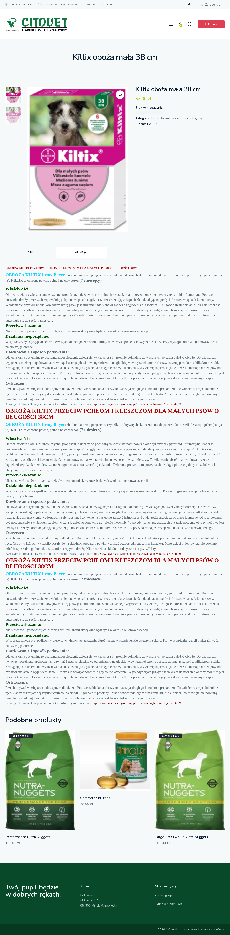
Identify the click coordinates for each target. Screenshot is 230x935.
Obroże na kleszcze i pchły (178, 118)
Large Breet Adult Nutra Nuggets (181, 837)
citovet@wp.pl (165, 895)
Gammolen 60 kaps (95, 798)
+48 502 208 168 (168, 904)
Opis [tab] (31, 252)
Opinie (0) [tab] (81, 252)
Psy (200, 118)
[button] (171, 24)
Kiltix (154, 118)
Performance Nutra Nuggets (27, 837)
